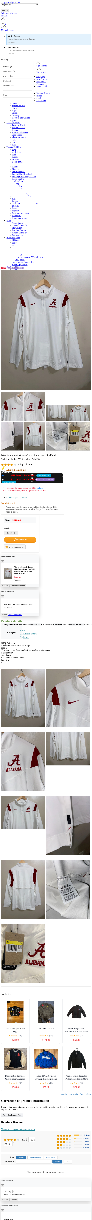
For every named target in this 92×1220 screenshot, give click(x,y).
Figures (15, 169)
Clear (68, 1162)
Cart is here (41, 72)
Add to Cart (20, 539)
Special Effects (18, 105)
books (14, 269)
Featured (7, 81)
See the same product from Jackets (76, 1094)
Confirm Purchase (18, 586)
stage (14, 110)
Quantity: (8, 1191)
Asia (14, 144)
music (14, 103)
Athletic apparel (30, 634)
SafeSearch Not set (9, 13)
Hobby (15, 167)
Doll (14, 154)
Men (5, 95)
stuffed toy (16, 152)
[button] (46, 27)
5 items (86, 1138)
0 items (86, 1147)
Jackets (26, 637)
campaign (7, 66)
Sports (15, 113)
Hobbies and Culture (21, 118)
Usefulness (50, 1157)
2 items (86, 1141)
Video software (43, 93)
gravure (15, 120)
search (5, 10)
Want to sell (8, 86)
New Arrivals (9, 71)
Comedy (15, 115)
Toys (14, 149)
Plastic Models (18, 171)
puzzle (15, 157)
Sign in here (41, 66)
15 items (86, 1135)
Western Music (18, 127)
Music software (13, 122)
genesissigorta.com (12, 2)
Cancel (5, 586)
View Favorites (15, 614)
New (28, 475)
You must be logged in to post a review (18, 1129)
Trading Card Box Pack (22, 174)
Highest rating (35, 1157)
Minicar (15, 159)
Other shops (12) (17, 497)
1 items (86, 1144)
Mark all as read (8, 30)
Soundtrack (17, 135)
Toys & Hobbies (14, 147)
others (14, 108)
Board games (17, 162)
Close (4, 615)
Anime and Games (20, 132)
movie (39, 98)
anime (39, 96)
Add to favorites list (14, 546)
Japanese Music (19, 125)
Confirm (14, 1200)
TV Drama (41, 100)
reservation (8, 76)
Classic (15, 130)
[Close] (2, 561)
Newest (21, 1157)
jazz (13, 140)
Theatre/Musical (19, 137)
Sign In (4, 15)
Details (40, 488)
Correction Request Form (12, 1115)
